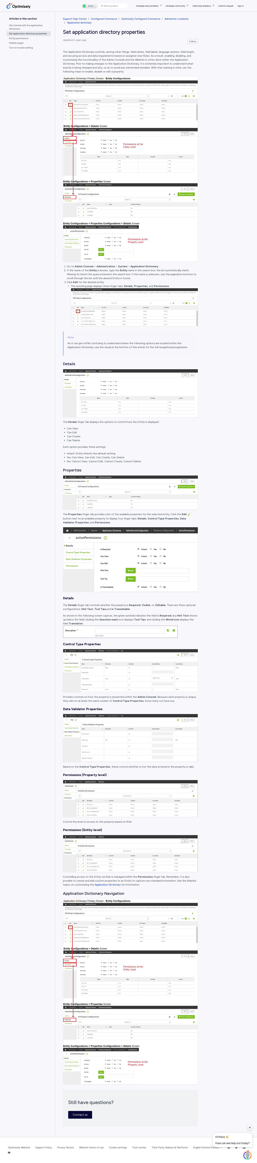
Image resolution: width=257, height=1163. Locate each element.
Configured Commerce (104, 18)
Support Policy (43, 1147)
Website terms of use (91, 1147)
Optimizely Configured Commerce (140, 18)
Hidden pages (16, 43)
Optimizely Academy (201, 6)
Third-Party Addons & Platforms (169, 1147)
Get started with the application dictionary (26, 27)
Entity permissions (19, 38)
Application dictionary (79, 22)
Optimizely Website (19, 1147)
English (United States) (207, 1147)
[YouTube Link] (9, 1152)
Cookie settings (118, 1147)
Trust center (139, 1147)
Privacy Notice (65, 1147)
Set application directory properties (28, 33)
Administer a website (176, 18)
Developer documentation (147, 6)
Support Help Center (75, 18)
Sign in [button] (240, 6)
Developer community (176, 6)
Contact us (80, 1115)
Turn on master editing (21, 47)
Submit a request (225, 6)
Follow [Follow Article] (192, 41)
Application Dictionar (107, 884)
